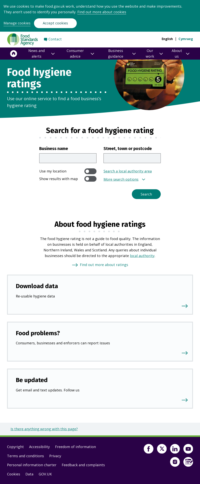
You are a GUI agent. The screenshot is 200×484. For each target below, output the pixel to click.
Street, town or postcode (128, 148)
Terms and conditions (25, 456)
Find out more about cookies (101, 12)
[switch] (90, 171)
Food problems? (38, 333)
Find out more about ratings (104, 264)
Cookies (13, 474)
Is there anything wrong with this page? (44, 429)
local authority (142, 255)
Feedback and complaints (83, 465)
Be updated (32, 380)
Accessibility (39, 446)
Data (29, 474)
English (167, 39)
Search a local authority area (128, 171)
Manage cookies (17, 23)
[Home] (13, 53)
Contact (55, 39)
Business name (53, 148)
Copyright (15, 446)
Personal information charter (31, 465)
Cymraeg (186, 39)
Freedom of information (75, 446)
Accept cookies (55, 23)
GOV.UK (45, 474)
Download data (37, 286)
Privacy (55, 456)
